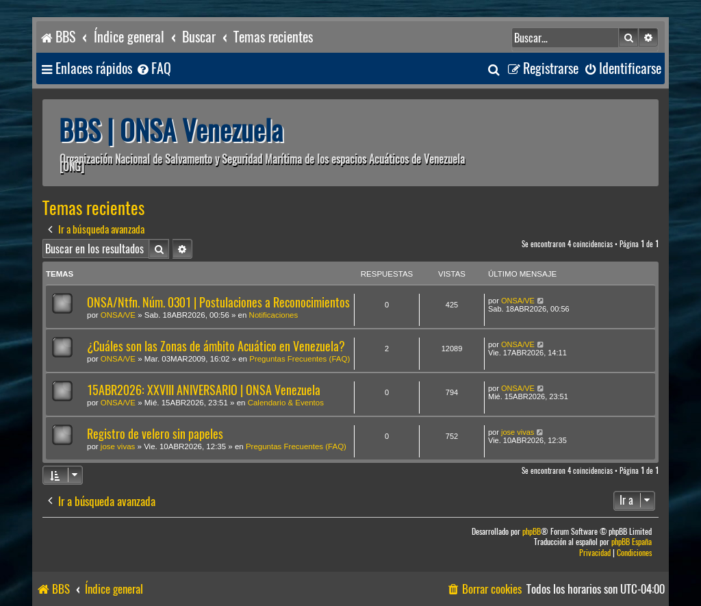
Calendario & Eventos (286, 403)
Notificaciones (273, 315)
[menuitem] (153, 68)
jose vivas (118, 446)
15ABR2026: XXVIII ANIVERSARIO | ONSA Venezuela (203, 390)
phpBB (531, 532)
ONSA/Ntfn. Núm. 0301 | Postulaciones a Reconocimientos (218, 302)
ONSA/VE (118, 315)
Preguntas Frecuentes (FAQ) (299, 359)
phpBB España (631, 542)
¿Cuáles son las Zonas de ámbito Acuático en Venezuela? (216, 346)
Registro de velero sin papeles (155, 433)
